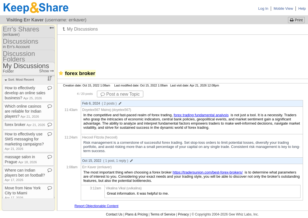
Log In (263, 8)
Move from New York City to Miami (23, 192)
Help (302, 8)
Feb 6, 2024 (101, 103)
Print (296, 20)
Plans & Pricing (136, 214)
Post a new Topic (120, 94)
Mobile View (283, 8)
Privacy (183, 214)
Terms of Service (163, 214)
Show (46, 71)
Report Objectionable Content (96, 206)
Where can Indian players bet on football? (25, 175)
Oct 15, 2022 (107, 161)
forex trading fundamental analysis (201, 115)
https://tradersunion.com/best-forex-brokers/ (208, 172)
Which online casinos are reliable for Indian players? (23, 111)
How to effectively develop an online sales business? (25, 93)
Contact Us (114, 214)
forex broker (25, 124)
